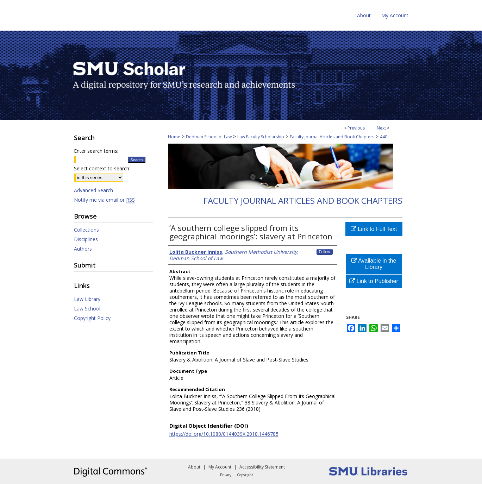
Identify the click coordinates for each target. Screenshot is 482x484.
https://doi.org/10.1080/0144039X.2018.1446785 (223, 433)
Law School (87, 308)
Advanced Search (93, 190)
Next (381, 128)
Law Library (87, 299)
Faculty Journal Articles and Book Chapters (332, 137)
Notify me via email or (104, 199)
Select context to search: (102, 168)
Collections (86, 229)
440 (383, 137)
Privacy (225, 474)
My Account (219, 467)
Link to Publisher (373, 281)
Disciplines (86, 239)
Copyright (245, 474)
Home (174, 137)
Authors (83, 248)
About (194, 467)
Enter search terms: (96, 150)
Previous (356, 128)
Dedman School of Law (209, 137)
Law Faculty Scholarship (260, 137)
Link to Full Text (374, 229)
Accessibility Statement (262, 467)
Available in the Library (373, 264)
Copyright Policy (92, 318)
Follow (324, 252)
